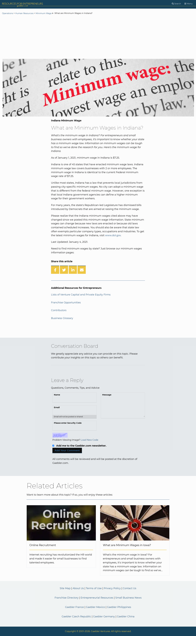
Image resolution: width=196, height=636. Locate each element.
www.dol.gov (113, 235)
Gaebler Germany (104, 616)
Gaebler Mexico (95, 607)
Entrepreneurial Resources (97, 597)
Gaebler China (125, 616)
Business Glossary (62, 318)
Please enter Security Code (68, 423)
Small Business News (128, 597)
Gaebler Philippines (119, 607)
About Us (78, 588)
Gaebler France (74, 607)
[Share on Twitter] (64, 270)
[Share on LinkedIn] (73, 270)
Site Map (65, 588)
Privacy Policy (112, 588)
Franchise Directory (67, 597)
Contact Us (129, 588)
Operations (7, 13)
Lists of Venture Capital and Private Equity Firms (81, 294)
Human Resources (24, 13)
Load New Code (89, 439)
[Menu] (188, 3)
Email (57, 407)
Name (57, 395)
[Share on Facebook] (55, 270)
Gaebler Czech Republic (76, 616)
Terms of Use (94, 588)
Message (106, 395)
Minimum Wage (44, 13)
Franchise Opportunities (66, 302)
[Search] (176, 3)
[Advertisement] (98, 37)
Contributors (58, 310)
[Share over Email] (82, 270)
